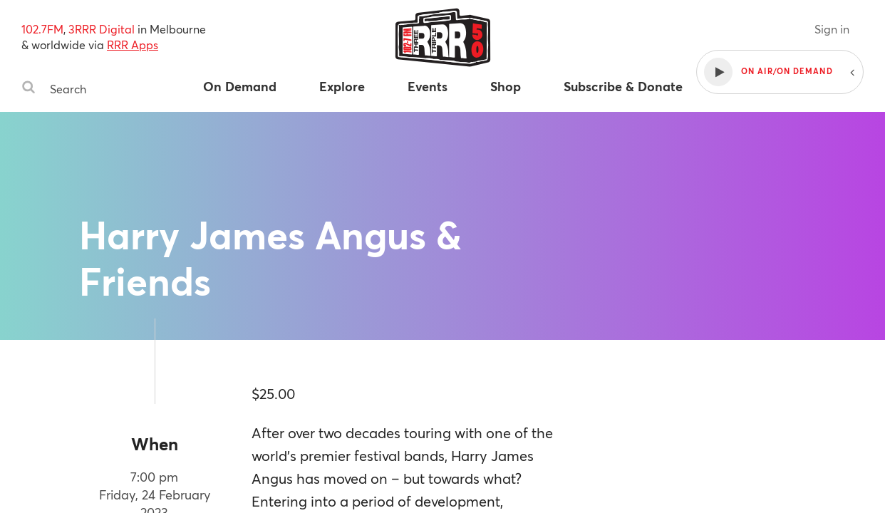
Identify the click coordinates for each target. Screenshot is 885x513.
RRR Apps (132, 44)
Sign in (831, 28)
